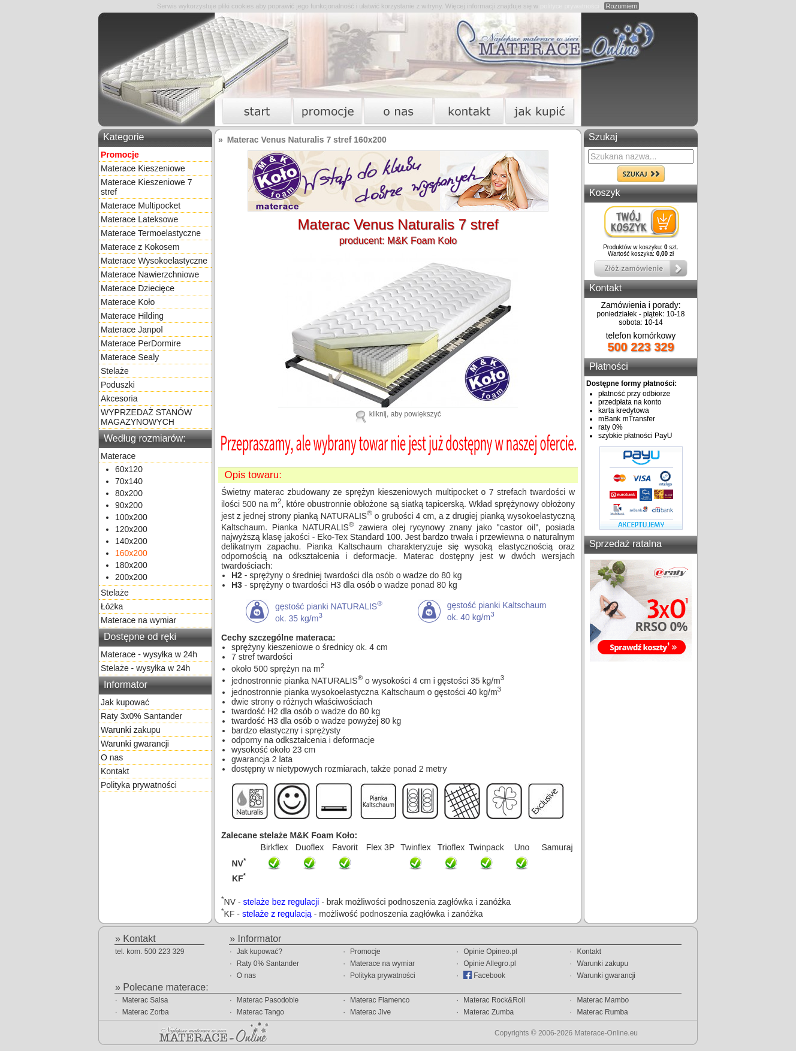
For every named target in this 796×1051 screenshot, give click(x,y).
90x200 (129, 505)
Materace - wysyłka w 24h (149, 654)
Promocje (365, 951)
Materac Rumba (602, 1012)
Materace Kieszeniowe (143, 168)
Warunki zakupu (131, 730)
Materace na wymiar (138, 620)
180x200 (131, 565)
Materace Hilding (132, 316)
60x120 (129, 469)
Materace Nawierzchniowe (150, 274)
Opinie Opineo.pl (490, 951)
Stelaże (115, 371)
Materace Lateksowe (139, 219)
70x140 (129, 481)
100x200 (131, 517)
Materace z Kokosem (140, 247)
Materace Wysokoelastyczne (154, 260)
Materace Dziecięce (137, 288)
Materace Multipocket (140, 205)
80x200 (129, 493)
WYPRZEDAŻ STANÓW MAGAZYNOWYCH (146, 417)
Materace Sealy (130, 357)
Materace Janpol (132, 329)
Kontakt (115, 771)
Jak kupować (125, 702)
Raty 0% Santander (268, 963)
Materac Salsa (145, 1000)
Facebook (484, 975)
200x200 (131, 577)
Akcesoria (119, 398)
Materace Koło (128, 302)
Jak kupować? (259, 951)
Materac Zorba (145, 1012)
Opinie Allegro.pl (489, 963)
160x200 (131, 553)
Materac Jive (370, 1012)
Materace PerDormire (141, 343)
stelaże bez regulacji (281, 902)
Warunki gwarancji (135, 743)
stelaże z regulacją (277, 913)
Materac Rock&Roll (494, 1000)
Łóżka (112, 606)
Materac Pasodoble (267, 1000)
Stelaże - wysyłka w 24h (145, 668)
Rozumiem (622, 6)
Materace (118, 456)
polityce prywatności (569, 6)
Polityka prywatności (139, 785)
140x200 (131, 541)
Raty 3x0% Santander (141, 716)
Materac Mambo (603, 1000)
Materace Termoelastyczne (151, 233)
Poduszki (118, 384)
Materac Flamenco (379, 1000)
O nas (112, 757)
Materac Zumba (488, 1012)
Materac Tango (260, 1012)
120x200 (131, 529)
